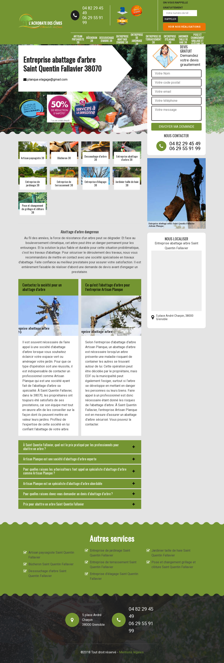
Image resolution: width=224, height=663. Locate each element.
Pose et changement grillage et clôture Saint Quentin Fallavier (173, 564)
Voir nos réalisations (184, 26)
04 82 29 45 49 (92, 10)
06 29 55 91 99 (92, 20)
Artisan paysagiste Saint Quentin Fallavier (51, 555)
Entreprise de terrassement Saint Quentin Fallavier (113, 564)
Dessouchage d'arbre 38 (106, 39)
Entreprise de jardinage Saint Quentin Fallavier (110, 553)
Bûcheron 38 (91, 39)
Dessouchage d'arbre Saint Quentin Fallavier (47, 573)
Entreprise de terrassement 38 (153, 39)
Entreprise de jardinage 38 (137, 39)
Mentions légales (131, 652)
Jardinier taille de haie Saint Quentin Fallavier (170, 553)
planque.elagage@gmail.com (45, 79)
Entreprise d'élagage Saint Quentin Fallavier (114, 576)
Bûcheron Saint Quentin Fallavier (51, 564)
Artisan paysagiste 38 (78, 39)
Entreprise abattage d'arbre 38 (122, 39)
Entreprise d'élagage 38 (170, 39)
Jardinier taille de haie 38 (183, 39)
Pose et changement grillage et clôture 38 (197, 39)
